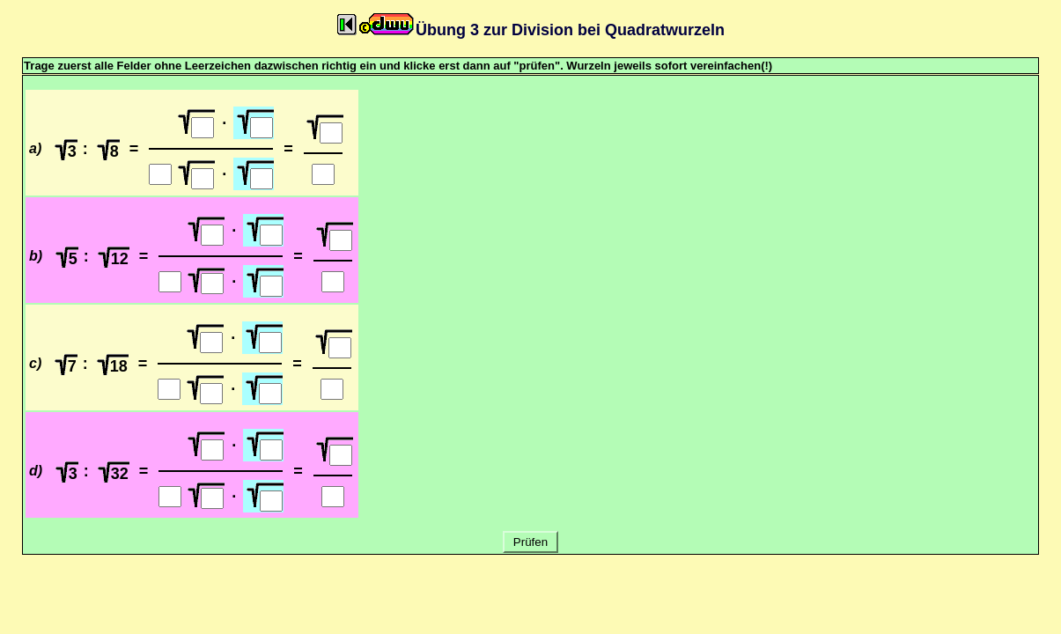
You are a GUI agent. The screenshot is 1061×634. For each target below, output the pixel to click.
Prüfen (530, 542)
